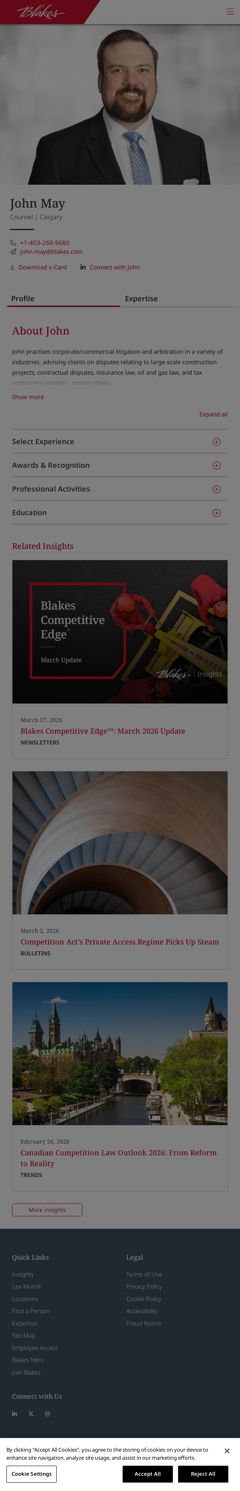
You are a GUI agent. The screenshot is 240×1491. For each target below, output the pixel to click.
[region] (120, 1464)
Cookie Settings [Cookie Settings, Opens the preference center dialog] (32, 1473)
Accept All (148, 1473)
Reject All (203, 1473)
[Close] (227, 1451)
